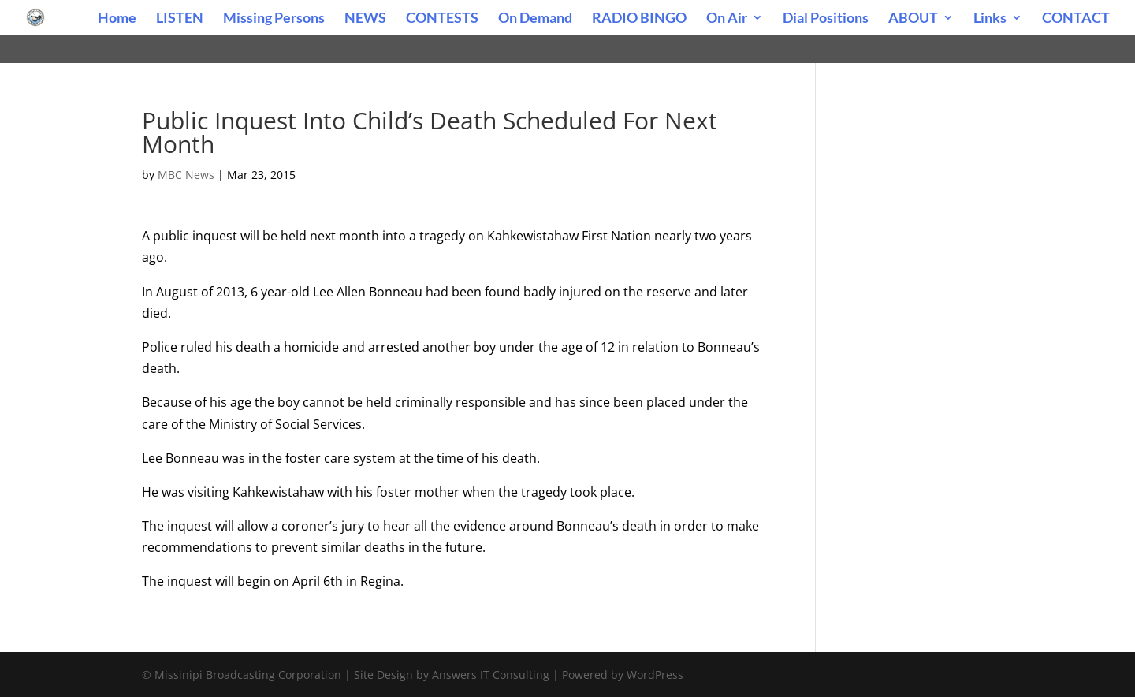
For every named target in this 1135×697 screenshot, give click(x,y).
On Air (726, 19)
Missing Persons (274, 19)
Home (117, 19)
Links (990, 19)
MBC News (186, 174)
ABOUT (913, 19)
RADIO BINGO (639, 19)
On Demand (535, 19)
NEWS (365, 19)
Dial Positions (826, 19)
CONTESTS (442, 19)
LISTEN (179, 19)
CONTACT (1076, 19)
